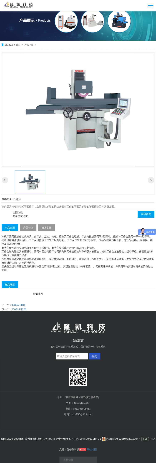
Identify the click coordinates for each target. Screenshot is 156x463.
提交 (94, 356)
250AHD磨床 (19, 309)
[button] (5, 180)
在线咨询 (146, 214)
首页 (18, 44)
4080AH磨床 (19, 304)
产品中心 (29, 44)
